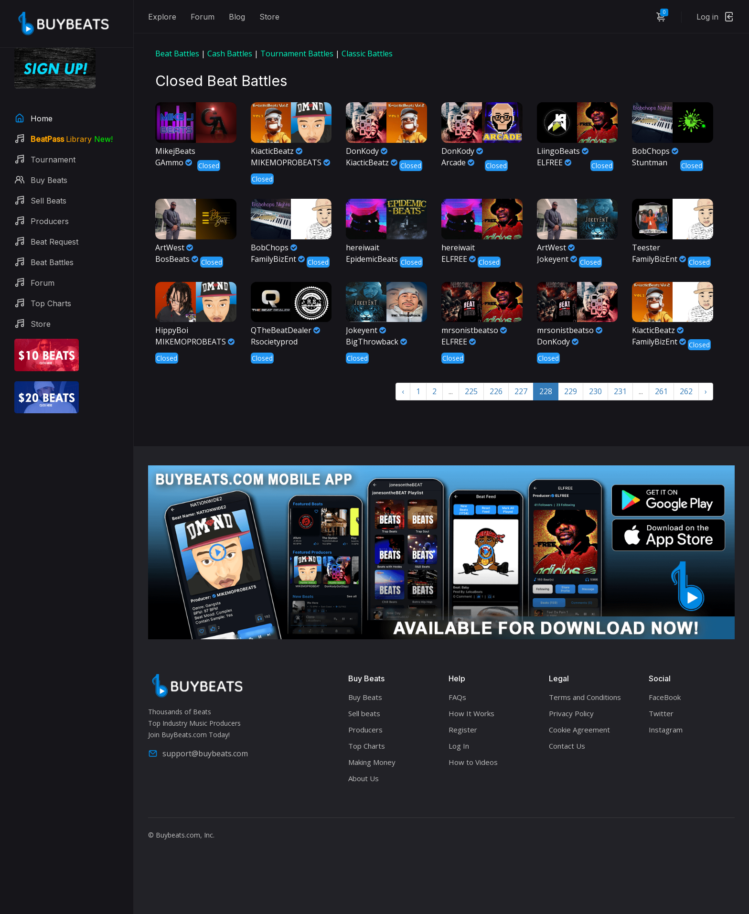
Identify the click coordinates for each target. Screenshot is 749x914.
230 (595, 391)
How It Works (471, 713)
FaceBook (665, 697)
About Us (363, 778)
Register (463, 729)
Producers (365, 729)
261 (661, 391)
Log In (459, 746)
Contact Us (567, 746)
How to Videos (473, 762)
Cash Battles (229, 53)
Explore (162, 17)
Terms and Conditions (585, 697)
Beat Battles (177, 53)
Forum (202, 17)
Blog (237, 17)
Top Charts (366, 746)
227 (520, 391)
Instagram (666, 729)
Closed (208, 165)
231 (620, 391)
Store (269, 17)
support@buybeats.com (198, 753)
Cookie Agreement (579, 729)
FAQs (457, 697)
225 (471, 391)
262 (686, 391)
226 (496, 391)
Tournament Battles (296, 53)
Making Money (372, 762)
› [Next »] (706, 391)
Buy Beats (365, 697)
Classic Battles (367, 53)
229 (570, 391)
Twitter (661, 713)
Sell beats (364, 713)
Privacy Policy (571, 713)
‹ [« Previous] (403, 391)
